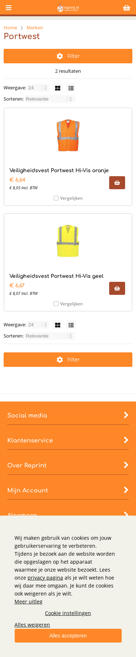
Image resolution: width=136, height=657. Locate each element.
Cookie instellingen (68, 613)
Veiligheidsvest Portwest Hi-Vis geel (56, 276)
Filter (68, 55)
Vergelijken (71, 198)
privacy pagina (45, 577)
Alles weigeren (32, 624)
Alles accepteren (68, 636)
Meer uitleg (28, 601)
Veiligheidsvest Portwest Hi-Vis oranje (59, 170)
